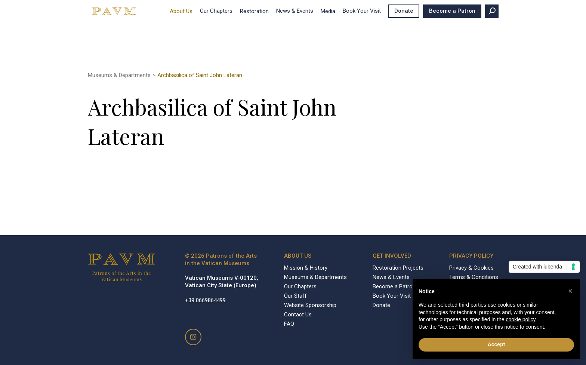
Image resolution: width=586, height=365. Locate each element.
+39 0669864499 (205, 300)
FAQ (289, 323)
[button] (570, 291)
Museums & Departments (119, 75)
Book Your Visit (362, 10)
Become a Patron (452, 10)
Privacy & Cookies (471, 267)
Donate (403, 10)
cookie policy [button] (520, 319)
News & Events (294, 10)
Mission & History (305, 267)
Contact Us (298, 314)
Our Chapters (216, 10)
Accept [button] (496, 344)
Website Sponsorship (310, 305)
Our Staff (295, 295)
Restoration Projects (398, 267)
